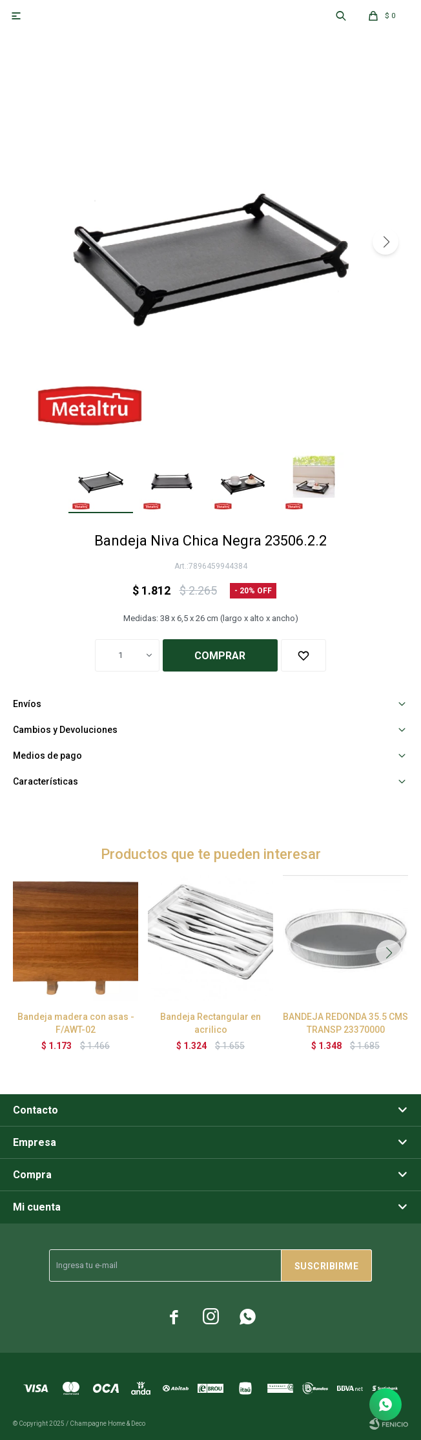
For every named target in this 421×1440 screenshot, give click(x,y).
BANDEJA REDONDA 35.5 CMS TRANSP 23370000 (345, 1023)
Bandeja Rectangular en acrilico (210, 1023)
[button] (385, 242)
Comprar (219, 656)
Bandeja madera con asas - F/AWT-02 (75, 1023)
